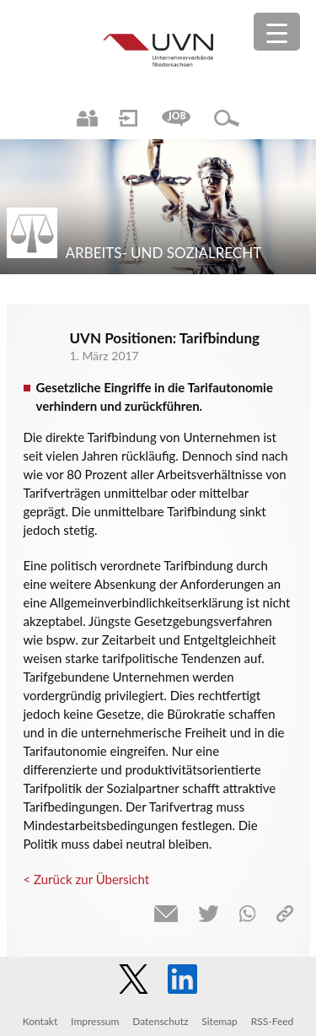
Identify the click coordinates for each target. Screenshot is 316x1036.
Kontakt (40, 1021)
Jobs (176, 118)
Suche (226, 118)
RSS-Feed (272, 1021)
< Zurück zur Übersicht (87, 879)
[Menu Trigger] (277, 32)
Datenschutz (160, 1021)
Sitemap (219, 1021)
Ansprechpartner (87, 118)
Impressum (95, 1021)
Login (128, 118)
